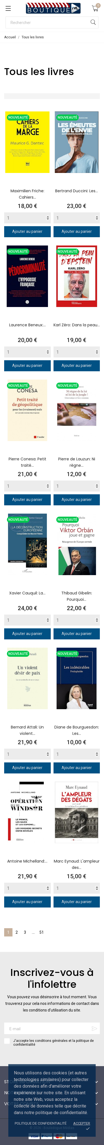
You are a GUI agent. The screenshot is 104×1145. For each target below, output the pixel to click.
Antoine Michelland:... (27, 861)
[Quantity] (27, 217)
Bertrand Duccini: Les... (76, 191)
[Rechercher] (52, 22)
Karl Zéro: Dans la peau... (77, 325)
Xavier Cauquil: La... (27, 593)
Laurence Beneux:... (27, 325)
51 (41, 932)
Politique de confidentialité (41, 1123)
